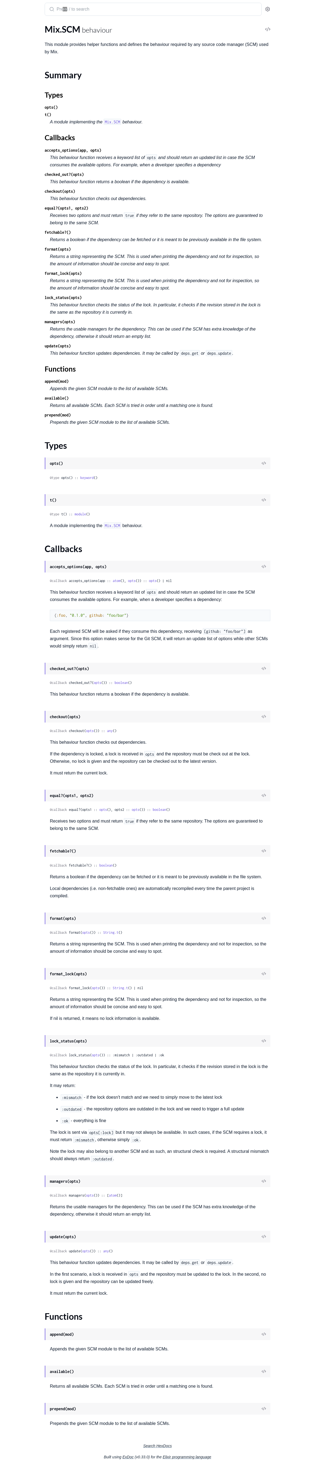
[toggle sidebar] (75, 8)
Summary (18, 75)
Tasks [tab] (55, 25)
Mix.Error (13, 174)
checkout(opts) (113, 191)
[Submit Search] (104, 10)
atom (170, 588)
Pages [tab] (10, 25)
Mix (8, 6)
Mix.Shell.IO (15, 111)
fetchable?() (111, 232)
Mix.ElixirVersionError (25, 167)
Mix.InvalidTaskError (23, 182)
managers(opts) (113, 329)
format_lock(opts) (116, 280)
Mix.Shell (12, 104)
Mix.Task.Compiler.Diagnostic (31, 148)
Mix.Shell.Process (20, 119)
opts (185, 588)
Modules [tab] (30, 25)
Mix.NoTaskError (20, 196)
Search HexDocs (198, 1460)
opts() (104, 107)
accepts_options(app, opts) (126, 150)
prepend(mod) (111, 422)
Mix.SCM (13, 65)
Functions (18, 94)
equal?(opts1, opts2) (120, 208)
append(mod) (110, 388)
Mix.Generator (18, 43)
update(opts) (111, 353)
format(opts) (111, 256)
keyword (140, 485)
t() (101, 114)
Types (14, 81)
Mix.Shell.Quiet (18, 126)
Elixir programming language (228, 1471)
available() (110, 405)
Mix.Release (15, 58)
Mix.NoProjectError (22, 189)
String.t (164, 947)
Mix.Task (12, 133)
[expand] (76, 36)
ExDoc (169, 1471)
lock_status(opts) (116, 305)
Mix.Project (15, 51)
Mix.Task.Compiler (21, 141)
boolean (174, 690)
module (133, 521)
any (163, 738)
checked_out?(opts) (117, 174)
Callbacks (18, 88)
